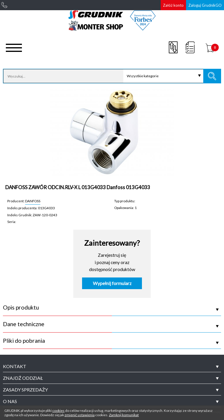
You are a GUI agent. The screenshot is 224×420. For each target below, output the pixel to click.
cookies (58, 410)
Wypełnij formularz (112, 283)
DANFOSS (32, 201)
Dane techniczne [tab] (23, 324)
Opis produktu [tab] (21, 307)
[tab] (112, 366)
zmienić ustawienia (80, 415)
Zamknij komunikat (124, 415)
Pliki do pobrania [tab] (24, 340)
